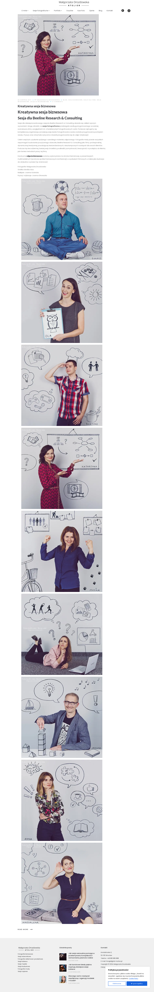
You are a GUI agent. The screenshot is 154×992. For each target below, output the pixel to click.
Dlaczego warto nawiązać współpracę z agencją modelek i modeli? (81, 978)
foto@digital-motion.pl (114, 961)
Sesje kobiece (22, 961)
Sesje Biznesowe (75, 100)
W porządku (137, 984)
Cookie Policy (133, 978)
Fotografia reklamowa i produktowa (30, 959)
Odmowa (117, 984)
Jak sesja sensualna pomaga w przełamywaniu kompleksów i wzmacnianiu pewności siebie (81, 955)
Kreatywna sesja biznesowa (37, 106)
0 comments (57, 101)
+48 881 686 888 (113, 958)
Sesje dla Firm (90, 100)
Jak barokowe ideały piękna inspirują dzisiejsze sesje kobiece (80, 966)
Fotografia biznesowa (25, 954)
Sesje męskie (22, 964)
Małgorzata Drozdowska (48, 100)
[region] (127, 977)
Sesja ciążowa (23, 971)
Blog (65, 100)
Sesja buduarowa (24, 966)
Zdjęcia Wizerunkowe (39, 101)
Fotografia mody (24, 969)
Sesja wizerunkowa (24, 956)
